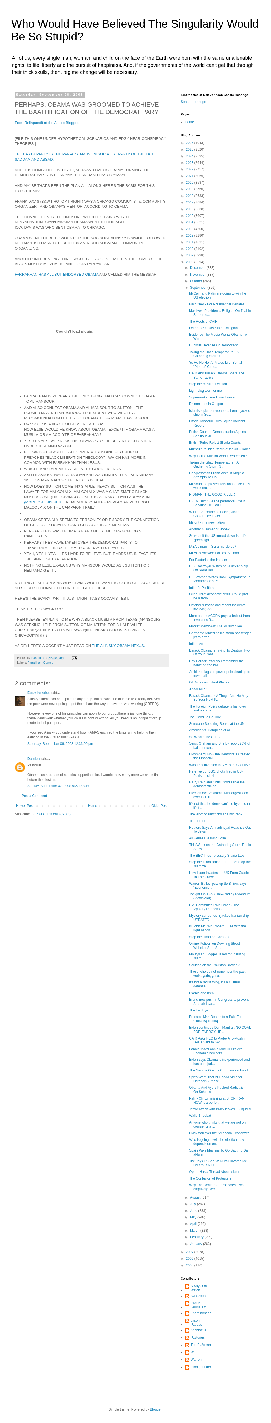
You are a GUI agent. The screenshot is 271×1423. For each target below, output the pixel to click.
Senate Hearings (193, 102)
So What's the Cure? (204, 737)
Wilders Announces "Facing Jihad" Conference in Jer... (215, 514)
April (194, 1224)
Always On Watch (199, 1288)
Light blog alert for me (205, 391)
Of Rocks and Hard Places (209, 682)
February (197, 1237)
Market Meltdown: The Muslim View (215, 626)
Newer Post (25, 806)
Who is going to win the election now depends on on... (216, 1142)
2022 (190, 169)
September (198, 288)
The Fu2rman (201, 1345)
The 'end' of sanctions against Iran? (215, 814)
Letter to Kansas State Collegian (213, 328)
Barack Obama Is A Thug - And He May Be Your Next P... (218, 698)
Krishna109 (199, 1330)
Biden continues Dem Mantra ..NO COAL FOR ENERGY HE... (220, 1030)
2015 (190, 216)
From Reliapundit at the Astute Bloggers (47, 123)
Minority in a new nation (207, 522)
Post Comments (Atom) (53, 814)
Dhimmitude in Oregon (206, 404)
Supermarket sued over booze (212, 397)
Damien (33, 759)
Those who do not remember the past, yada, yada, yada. (217, 974)
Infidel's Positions (202, 588)
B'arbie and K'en (201, 993)
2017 (190, 202)
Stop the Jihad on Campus (209, 937)
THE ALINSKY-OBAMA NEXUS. (118, 646)
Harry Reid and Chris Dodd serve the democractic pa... (217, 784)
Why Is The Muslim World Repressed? (218, 456)
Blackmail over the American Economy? (219, 1133)
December (198, 268)
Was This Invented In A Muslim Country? (219, 765)
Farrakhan (34, 662)
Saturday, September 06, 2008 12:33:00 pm (60, 744)
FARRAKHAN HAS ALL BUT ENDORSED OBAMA (56, 274)
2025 (190, 149)
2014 (190, 222)
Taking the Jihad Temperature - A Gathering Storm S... (214, 354)
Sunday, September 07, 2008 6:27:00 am (58, 786)
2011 (190, 242)
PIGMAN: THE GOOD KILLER (212, 494)
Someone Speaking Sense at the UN (216, 724)
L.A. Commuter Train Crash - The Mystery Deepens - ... (214, 907)
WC (193, 1352)
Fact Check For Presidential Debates (216, 304)
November (198, 275)
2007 (190, 1252)
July (193, 1204)
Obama (48, 662)
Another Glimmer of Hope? (209, 529)
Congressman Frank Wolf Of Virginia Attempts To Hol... (216, 475)
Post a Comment (34, 796)
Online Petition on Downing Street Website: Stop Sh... (214, 946)
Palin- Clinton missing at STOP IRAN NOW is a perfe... (216, 1100)
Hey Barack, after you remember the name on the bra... (216, 663)
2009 (190, 255)
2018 (190, 196)
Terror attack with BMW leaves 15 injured (220, 1109)
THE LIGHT (198, 821)
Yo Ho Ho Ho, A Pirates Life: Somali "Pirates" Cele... (216, 364)
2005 (190, 1265)
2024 (190, 156)
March (195, 1231)
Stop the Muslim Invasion (208, 384)
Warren (196, 1360)
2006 (190, 1259)
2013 (190, 229)
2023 (190, 163)
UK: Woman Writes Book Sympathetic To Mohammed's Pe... (219, 579)
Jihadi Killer (197, 689)
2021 (190, 176)
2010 (190, 249)
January (196, 1244)
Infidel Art (196, 644)
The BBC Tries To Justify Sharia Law (216, 856)
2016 (190, 209)
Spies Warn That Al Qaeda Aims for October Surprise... (215, 1079)
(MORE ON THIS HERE (44, 502)
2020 (190, 183)
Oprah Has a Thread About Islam (214, 1172)
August (196, 1197)
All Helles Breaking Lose (207, 838)
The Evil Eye (198, 1010)
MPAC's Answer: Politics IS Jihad (214, 553)
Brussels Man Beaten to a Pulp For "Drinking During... (215, 1019)
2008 (190, 262)
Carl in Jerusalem (198, 1305)
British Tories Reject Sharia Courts (215, 443)
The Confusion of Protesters (210, 1178)
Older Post (159, 806)
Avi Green (198, 1296)
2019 (190, 189)
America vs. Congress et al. (210, 730)
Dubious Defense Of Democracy (213, 345)
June (194, 1211)
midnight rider (201, 1367)
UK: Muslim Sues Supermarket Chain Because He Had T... (217, 503)
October (196, 281)
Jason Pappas (196, 1322)
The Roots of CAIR (203, 321)
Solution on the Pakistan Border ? (214, 965)
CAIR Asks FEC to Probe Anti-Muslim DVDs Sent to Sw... (217, 1040)
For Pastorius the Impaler (208, 560)
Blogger (155, 1409)
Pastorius (198, 1338)
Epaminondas (38, 693)
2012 (190, 235)
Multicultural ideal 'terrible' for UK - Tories (219, 449)
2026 (190, 143)
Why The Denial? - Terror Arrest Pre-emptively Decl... (216, 1187)
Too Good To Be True (205, 717)
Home (92, 806)
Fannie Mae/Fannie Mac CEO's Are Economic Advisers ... (215, 1051)
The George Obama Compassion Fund (218, 1070)
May (193, 1217)
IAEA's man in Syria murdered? (212, 546)
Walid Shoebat (200, 1116)
